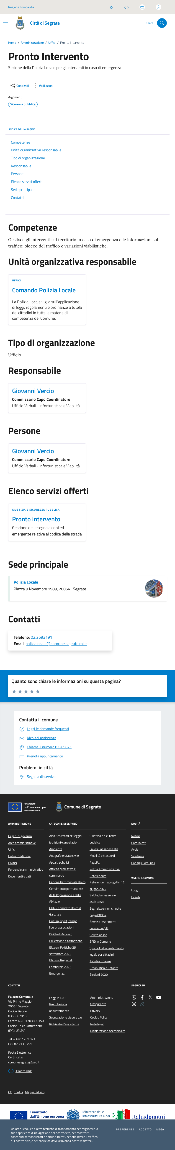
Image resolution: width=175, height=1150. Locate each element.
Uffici (51, 42)
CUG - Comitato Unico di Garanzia (65, 911)
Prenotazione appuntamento (59, 1007)
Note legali (97, 1024)
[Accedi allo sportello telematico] (142, 7)
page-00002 (98, 915)
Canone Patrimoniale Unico (67, 882)
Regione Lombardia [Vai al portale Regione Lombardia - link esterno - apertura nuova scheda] (21, 7)
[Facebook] (142, 998)
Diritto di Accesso (60, 934)
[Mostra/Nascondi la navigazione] (5, 22)
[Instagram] (134, 1004)
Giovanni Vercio (33, 390)
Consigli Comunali (143, 862)
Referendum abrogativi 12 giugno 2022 (107, 885)
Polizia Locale (26, 582)
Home (12, 42)
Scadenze (137, 856)
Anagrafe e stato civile (64, 855)
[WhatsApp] (134, 998)
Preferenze (125, 1129)
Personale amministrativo (25, 869)
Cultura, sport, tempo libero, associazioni (63, 924)
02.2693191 (41, 637)
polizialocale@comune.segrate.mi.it (56, 644)
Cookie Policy (99, 1017)
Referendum (98, 875)
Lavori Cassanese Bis (104, 849)
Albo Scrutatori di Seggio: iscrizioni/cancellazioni (65, 839)
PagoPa (95, 862)
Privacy (95, 1010)
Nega (160, 1129)
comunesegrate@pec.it (23, 1062)
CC (10, 1092)
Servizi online (98, 934)
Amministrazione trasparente (101, 1000)
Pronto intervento (36, 519)
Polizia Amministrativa (105, 869)
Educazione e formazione (65, 940)
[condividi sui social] (19, 85)
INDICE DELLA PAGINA (87, 129)
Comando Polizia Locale (44, 290)
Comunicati (138, 842)
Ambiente (55, 849)
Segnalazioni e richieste (105, 908)
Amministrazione (32, 42)
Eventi (135, 897)
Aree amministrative (22, 842)
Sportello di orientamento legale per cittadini (107, 951)
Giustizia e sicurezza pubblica (36, 509)
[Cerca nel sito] (162, 23)
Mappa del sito (34, 1092)
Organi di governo (20, 836)
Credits (18, 1092)
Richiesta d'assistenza (64, 1024)
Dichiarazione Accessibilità (107, 1030)
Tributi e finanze (100, 961)
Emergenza (56, 973)
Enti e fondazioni (19, 856)
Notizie (135, 836)
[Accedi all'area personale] (158, 7)
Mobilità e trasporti (102, 855)
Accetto (145, 1129)
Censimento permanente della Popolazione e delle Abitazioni (66, 895)
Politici (12, 862)
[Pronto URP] (126, 7)
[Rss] (142, 1004)
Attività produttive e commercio (62, 872)
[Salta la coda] (111, 7)
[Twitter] (150, 998)
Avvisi (135, 849)
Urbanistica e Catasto (104, 967)
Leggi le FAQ (57, 997)
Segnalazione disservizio (65, 1017)
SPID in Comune (100, 941)
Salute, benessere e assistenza (103, 898)
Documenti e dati (19, 876)
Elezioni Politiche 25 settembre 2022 (62, 950)
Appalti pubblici (59, 862)
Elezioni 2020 (99, 974)
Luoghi (135, 890)
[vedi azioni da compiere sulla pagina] (42, 85)
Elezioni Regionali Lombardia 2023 (60, 963)
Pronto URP (20, 1071)
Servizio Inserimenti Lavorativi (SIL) (103, 925)
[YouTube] (158, 998)
